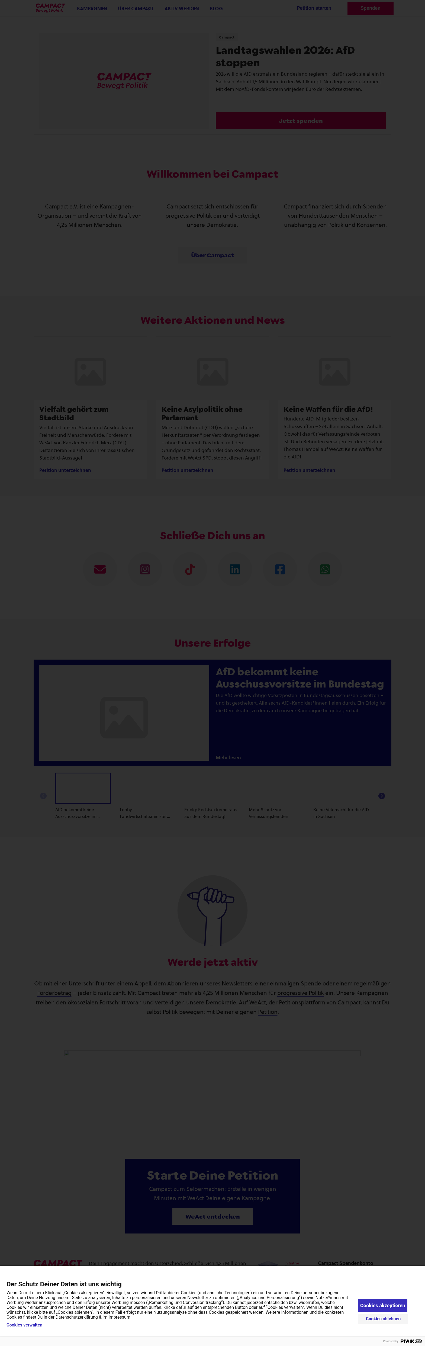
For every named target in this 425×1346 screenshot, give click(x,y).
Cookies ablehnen (383, 1318)
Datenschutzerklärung (77, 1317)
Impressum (119, 1317)
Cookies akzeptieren (382, 1305)
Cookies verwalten (24, 1325)
